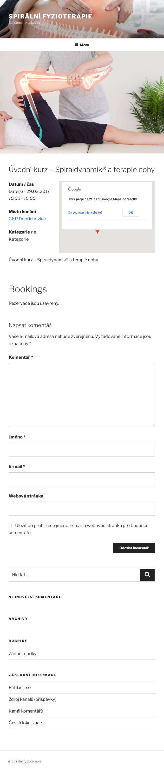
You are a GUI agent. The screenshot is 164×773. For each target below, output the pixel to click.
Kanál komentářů (26, 710)
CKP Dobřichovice (27, 218)
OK (130, 212)
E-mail (17, 466)
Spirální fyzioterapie (50, 16)
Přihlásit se (20, 687)
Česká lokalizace (25, 722)
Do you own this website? (85, 212)
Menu (82, 45)
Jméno (17, 436)
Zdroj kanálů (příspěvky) (32, 699)
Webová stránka (26, 495)
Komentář (21, 357)
